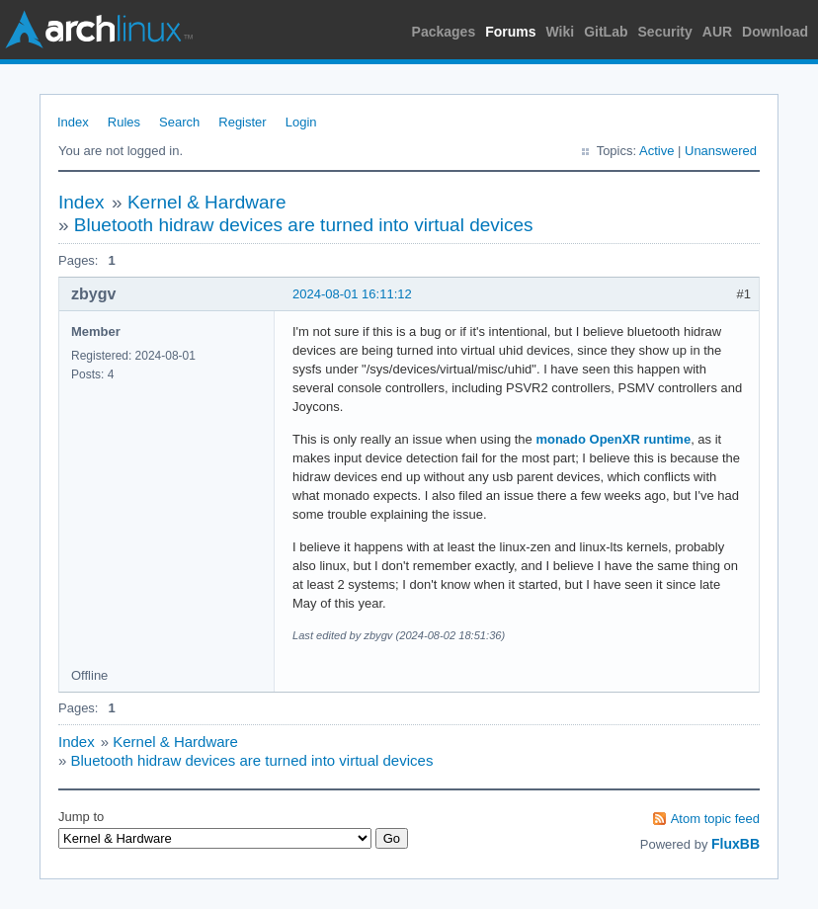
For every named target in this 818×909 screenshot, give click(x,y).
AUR (717, 32)
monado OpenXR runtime (613, 439)
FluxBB (735, 844)
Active (656, 150)
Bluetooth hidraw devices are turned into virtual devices (303, 224)
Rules (124, 122)
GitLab (605, 32)
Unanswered (721, 150)
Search (179, 122)
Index (73, 122)
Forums (510, 32)
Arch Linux (99, 29)
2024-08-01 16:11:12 (352, 294)
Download (775, 32)
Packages (444, 32)
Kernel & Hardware (206, 202)
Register (242, 122)
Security (665, 32)
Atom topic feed (715, 818)
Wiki (560, 32)
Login (301, 122)
